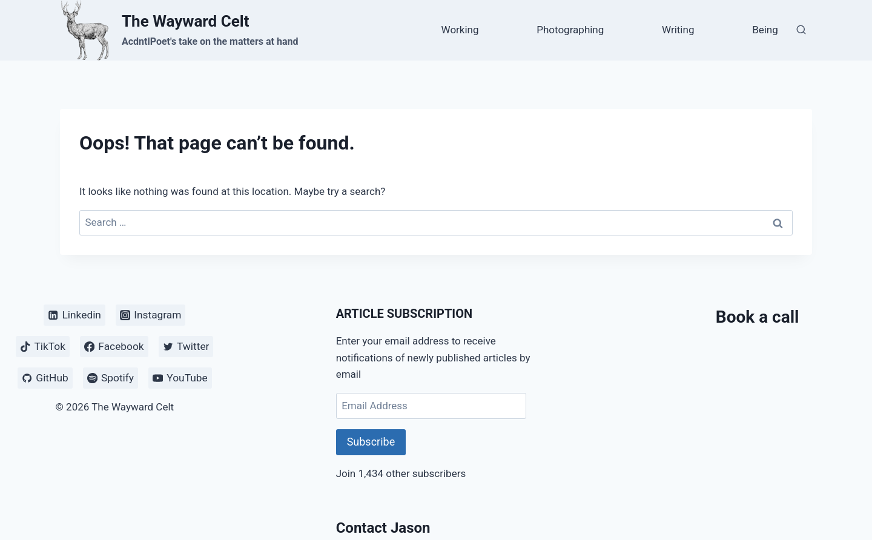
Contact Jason (383, 527)
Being (765, 30)
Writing (678, 30)
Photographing (570, 30)
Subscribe (371, 441)
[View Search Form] (801, 30)
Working (460, 30)
